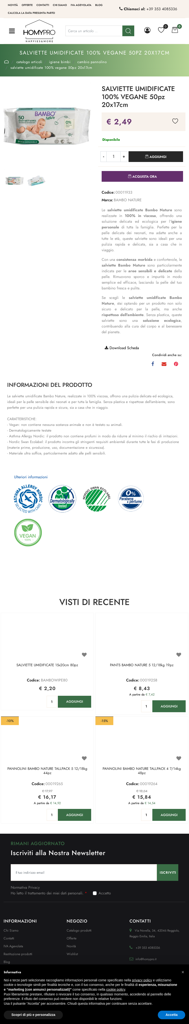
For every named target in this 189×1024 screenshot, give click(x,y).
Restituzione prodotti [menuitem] (18, 954)
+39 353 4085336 (161, 9)
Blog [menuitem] (99, 5)
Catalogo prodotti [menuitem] (79, 930)
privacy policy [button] (142, 980)
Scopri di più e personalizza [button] (33, 1015)
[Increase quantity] (124, 156)
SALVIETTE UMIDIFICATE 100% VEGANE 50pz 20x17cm (51, 67)
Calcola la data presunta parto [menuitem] (31, 13)
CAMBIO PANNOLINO (92, 62)
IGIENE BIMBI (59, 62)
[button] (47, 125)
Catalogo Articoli (29, 62)
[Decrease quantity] (103, 156)
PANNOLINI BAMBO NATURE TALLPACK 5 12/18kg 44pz (47, 771)
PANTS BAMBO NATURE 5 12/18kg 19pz (142, 665)
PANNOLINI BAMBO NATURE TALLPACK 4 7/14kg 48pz (142, 771)
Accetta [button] (171, 1015)
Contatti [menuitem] (42, 5)
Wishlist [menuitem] (72, 954)
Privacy (34, 887)
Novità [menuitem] (13, 5)
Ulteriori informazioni (31, 477)
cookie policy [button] (115, 989)
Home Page (7, 61)
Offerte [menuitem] (27, 5)
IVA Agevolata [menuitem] (81, 5)
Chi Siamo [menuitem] (11, 930)
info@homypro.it (145, 959)
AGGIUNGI (74, 701)
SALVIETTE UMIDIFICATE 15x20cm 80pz (47, 665)
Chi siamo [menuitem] (60, 5)
